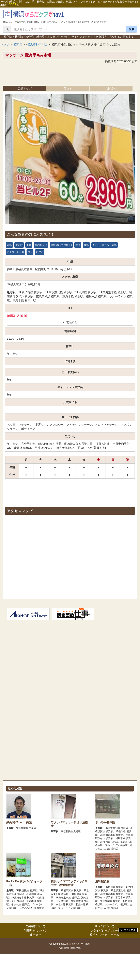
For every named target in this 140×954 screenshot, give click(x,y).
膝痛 (77, 244)
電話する (70, 322)
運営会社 (35, 934)
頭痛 (9, 244)
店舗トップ (24, 88)
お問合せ (111, 88)
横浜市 (18, 44)
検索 (131, 29)
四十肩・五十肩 (15, 252)
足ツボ (39, 252)
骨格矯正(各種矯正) (61, 244)
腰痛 (86, 244)
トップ (5, 44)
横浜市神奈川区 (37, 44)
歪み (30, 252)
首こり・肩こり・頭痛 (104, 244)
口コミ (67, 88)
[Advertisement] (70, 75)
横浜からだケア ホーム (104, 934)
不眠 (28, 244)
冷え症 (19, 244)
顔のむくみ (41, 244)
